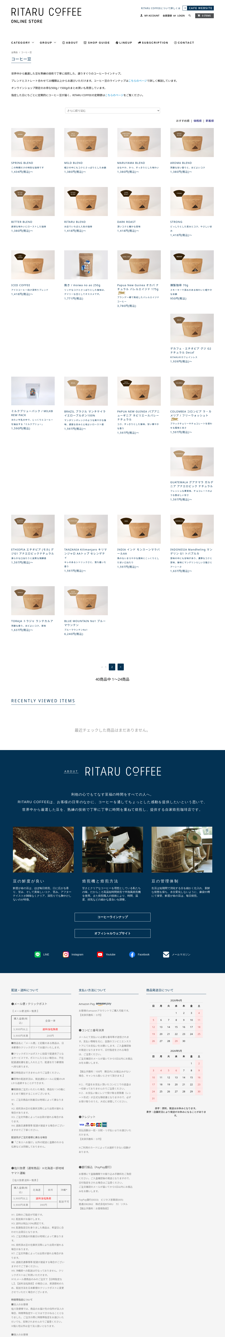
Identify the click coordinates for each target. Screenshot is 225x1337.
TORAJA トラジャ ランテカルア (138, 498)
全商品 (14, 52)
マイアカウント (175, 1302)
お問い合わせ (154, 1302)
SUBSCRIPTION (155, 42)
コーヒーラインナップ (112, 803)
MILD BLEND (73, 163)
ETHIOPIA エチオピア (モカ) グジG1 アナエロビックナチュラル (138, 429)
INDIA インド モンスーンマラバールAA (32, 500)
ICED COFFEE (20, 285)
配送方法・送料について (37, 1302)
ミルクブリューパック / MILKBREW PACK (85, 357)
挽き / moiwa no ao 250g (82, 285)
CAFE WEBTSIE (46, 1309)
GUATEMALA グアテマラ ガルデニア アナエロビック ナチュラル (85, 429)
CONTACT (186, 42)
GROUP (48, 42)
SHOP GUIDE (99, 42)
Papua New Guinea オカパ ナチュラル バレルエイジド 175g (138, 289)
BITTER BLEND (21, 222)
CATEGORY (23, 42)
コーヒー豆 (26, 52)
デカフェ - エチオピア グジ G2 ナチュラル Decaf (31, 358)
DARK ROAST (126, 222)
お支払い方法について (67, 1302)
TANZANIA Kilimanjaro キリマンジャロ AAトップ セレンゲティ (191, 431)
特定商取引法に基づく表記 (98, 1302)
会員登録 (167, 15)
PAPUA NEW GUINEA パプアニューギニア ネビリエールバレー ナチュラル (191, 360)
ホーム (14, 1302)
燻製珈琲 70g (179, 285)
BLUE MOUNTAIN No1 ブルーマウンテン (191, 500)
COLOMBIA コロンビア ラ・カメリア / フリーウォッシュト (31, 431)
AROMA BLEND (181, 163)
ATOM (70, 1309)
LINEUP (125, 42)
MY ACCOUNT (151, 15)
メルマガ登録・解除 (21, 1309)
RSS (63, 1309)
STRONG (176, 222)
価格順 (197, 121)
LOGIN (181, 15)
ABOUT (72, 42)
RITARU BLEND (75, 222)
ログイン (208, 1302)
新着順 (210, 121)
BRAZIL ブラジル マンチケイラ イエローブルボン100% (138, 358)
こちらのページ (137, 80)
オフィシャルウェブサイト (112, 819)
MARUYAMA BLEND (131, 163)
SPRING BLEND (22, 163)
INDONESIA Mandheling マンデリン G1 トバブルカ (85, 500)
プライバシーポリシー (129, 1302)
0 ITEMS (204, 15)
